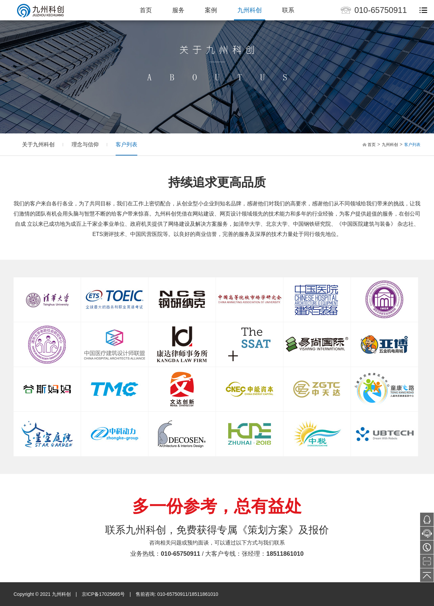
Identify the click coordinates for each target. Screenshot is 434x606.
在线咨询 (427, 535)
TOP (427, 575)
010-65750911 (380, 10)
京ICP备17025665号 (103, 594)
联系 (288, 10)
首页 (146, 10)
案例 (211, 10)
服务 (178, 10)
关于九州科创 (38, 144)
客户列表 (126, 144)
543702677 (427, 520)
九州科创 (249, 10)
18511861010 (285, 553)
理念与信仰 (85, 144)
